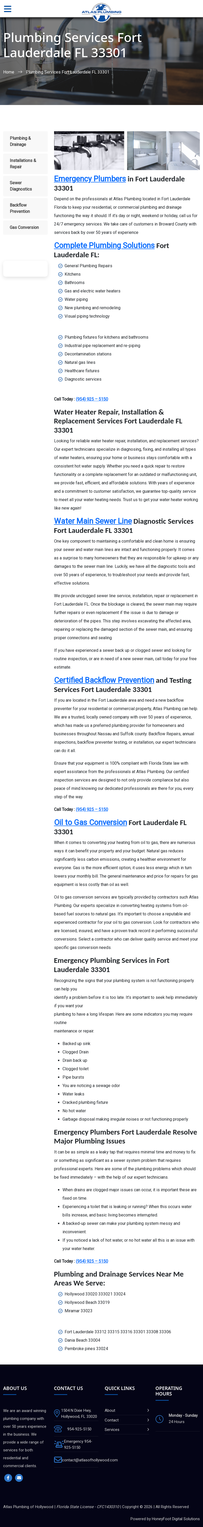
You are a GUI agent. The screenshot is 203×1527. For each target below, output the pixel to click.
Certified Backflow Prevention (104, 680)
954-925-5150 (79, 1429)
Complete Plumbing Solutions (104, 245)
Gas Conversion (24, 227)
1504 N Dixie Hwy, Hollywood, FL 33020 (79, 1413)
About (110, 1410)
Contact (112, 1420)
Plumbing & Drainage (20, 141)
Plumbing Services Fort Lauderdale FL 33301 (67, 72)
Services (112, 1429)
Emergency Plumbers (90, 178)
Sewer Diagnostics (21, 186)
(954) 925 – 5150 (92, 399)
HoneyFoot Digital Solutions (176, 1518)
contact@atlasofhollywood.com (90, 1460)
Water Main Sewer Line (93, 521)
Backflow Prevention (20, 208)
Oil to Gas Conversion (90, 822)
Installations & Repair (23, 163)
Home (8, 72)
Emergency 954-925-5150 (78, 1444)
